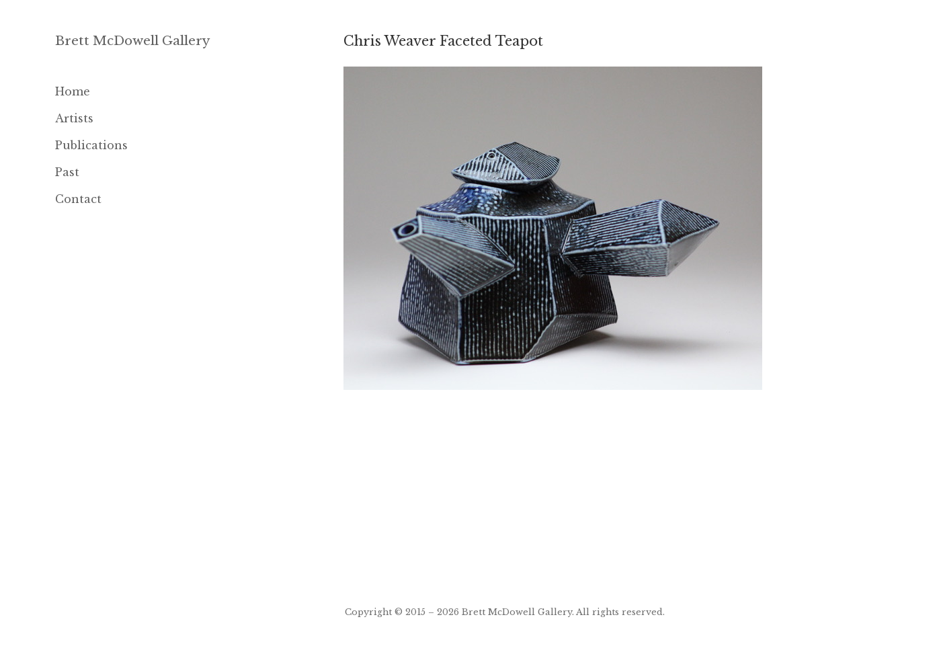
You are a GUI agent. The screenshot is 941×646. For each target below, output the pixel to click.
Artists (74, 118)
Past (67, 172)
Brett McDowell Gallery (132, 40)
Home (72, 91)
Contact (78, 199)
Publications (91, 145)
